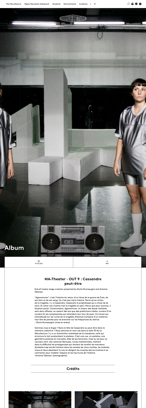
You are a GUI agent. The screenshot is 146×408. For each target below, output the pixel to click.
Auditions (83, 4)
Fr (95, 4)
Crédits (73, 369)
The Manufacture (13, 4)
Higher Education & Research (36, 4)
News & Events (70, 4)
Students (56, 4)
